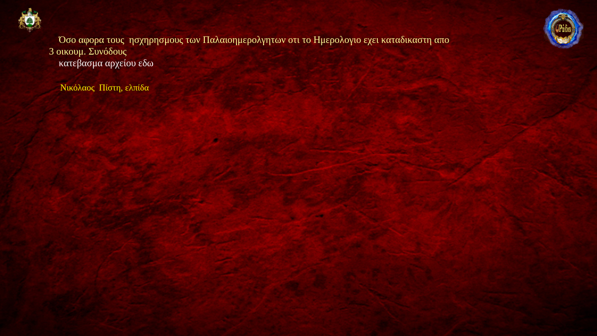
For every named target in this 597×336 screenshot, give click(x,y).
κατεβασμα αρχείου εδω (107, 63)
